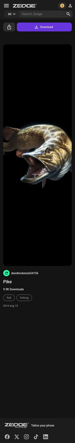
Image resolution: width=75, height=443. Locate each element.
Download (43, 27)
